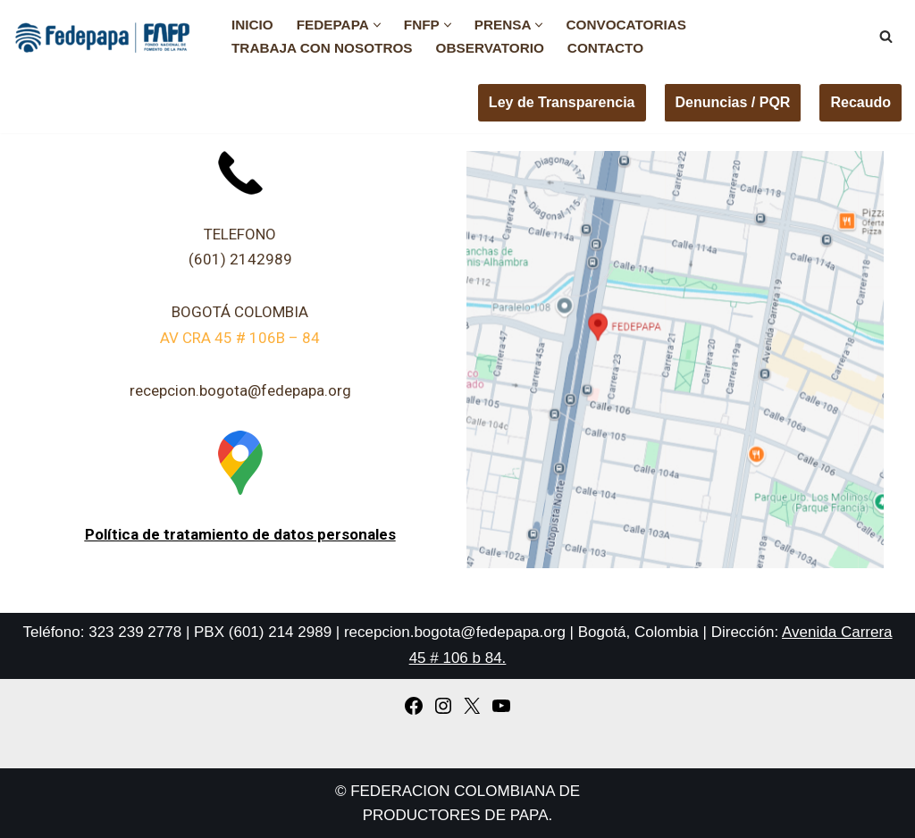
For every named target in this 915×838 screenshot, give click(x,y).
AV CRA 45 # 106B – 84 (240, 338)
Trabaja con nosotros (322, 47)
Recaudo (860, 102)
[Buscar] (886, 36)
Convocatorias (626, 24)
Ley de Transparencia (562, 102)
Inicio (252, 24)
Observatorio (490, 47)
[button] (377, 25)
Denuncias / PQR (733, 102)
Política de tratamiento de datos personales (240, 534)
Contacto (605, 47)
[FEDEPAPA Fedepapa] (107, 36)
